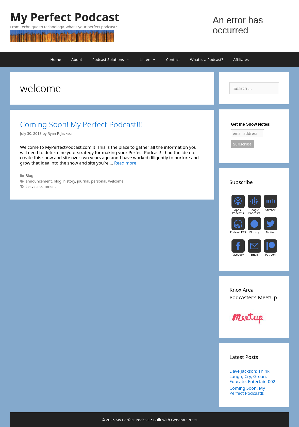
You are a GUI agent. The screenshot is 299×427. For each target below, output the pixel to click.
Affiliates (241, 59)
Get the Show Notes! (251, 124)
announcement (39, 181)
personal (98, 181)
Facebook (238, 254)
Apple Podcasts (238, 211)
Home (55, 59)
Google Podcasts (254, 211)
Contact (173, 59)
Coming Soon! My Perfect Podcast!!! (81, 124)
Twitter (270, 232)
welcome (116, 181)
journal (83, 181)
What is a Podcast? (206, 59)
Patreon (270, 254)
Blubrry (254, 232)
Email (254, 254)
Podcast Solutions (113, 59)
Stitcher (270, 210)
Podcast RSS (238, 232)
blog (57, 181)
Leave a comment (41, 186)
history (69, 181)
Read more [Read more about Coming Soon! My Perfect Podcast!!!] (125, 163)
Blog (30, 175)
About (76, 59)
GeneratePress (184, 419)
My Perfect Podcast (64, 17)
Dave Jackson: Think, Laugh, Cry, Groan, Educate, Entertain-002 (252, 376)
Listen (150, 59)
